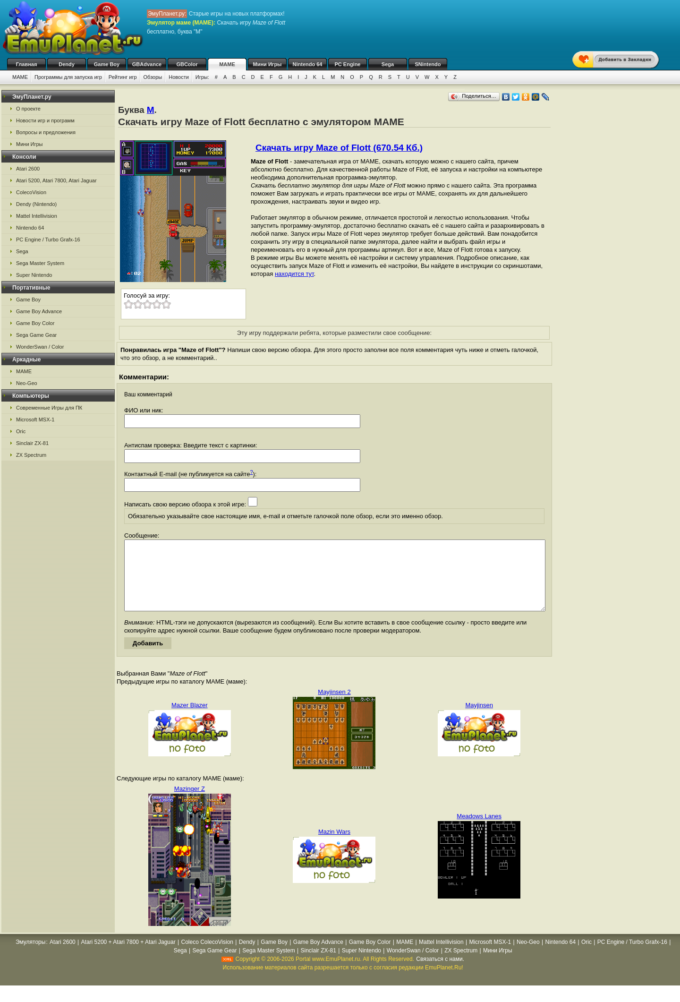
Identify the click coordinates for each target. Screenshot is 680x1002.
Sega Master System (40, 263)
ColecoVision (31, 192)
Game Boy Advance (39, 311)
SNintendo (428, 64)
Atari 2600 (28, 168)
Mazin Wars (334, 845)
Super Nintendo (34, 275)
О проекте (28, 108)
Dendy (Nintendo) (36, 204)
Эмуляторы (30, 956)
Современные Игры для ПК (49, 408)
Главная (26, 64)
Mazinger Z (189, 802)
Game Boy (106, 64)
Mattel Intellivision (36, 216)
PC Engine (347, 64)
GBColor (186, 64)
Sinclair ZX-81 (32, 443)
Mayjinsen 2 (334, 706)
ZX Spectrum (31, 455)
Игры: (202, 77)
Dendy (67, 64)
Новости (179, 77)
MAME (227, 64)
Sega (388, 64)
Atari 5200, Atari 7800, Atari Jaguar (56, 180)
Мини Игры (267, 64)
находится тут (294, 273)
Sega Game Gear (36, 335)
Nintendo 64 (308, 64)
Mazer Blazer (189, 719)
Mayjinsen (479, 719)
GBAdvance (147, 64)
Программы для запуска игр (68, 77)
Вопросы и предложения (46, 132)
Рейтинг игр (123, 77)
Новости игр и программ (45, 120)
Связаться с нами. (440, 973)
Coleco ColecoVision (207, 956)
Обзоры (153, 77)
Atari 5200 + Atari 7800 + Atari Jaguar (128, 956)
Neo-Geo (26, 383)
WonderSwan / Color (40, 347)
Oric (21, 431)
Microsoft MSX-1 (35, 419)
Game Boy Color (35, 323)
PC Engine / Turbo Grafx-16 (48, 239)
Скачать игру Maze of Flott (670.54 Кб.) (339, 148)
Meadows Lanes (479, 830)
